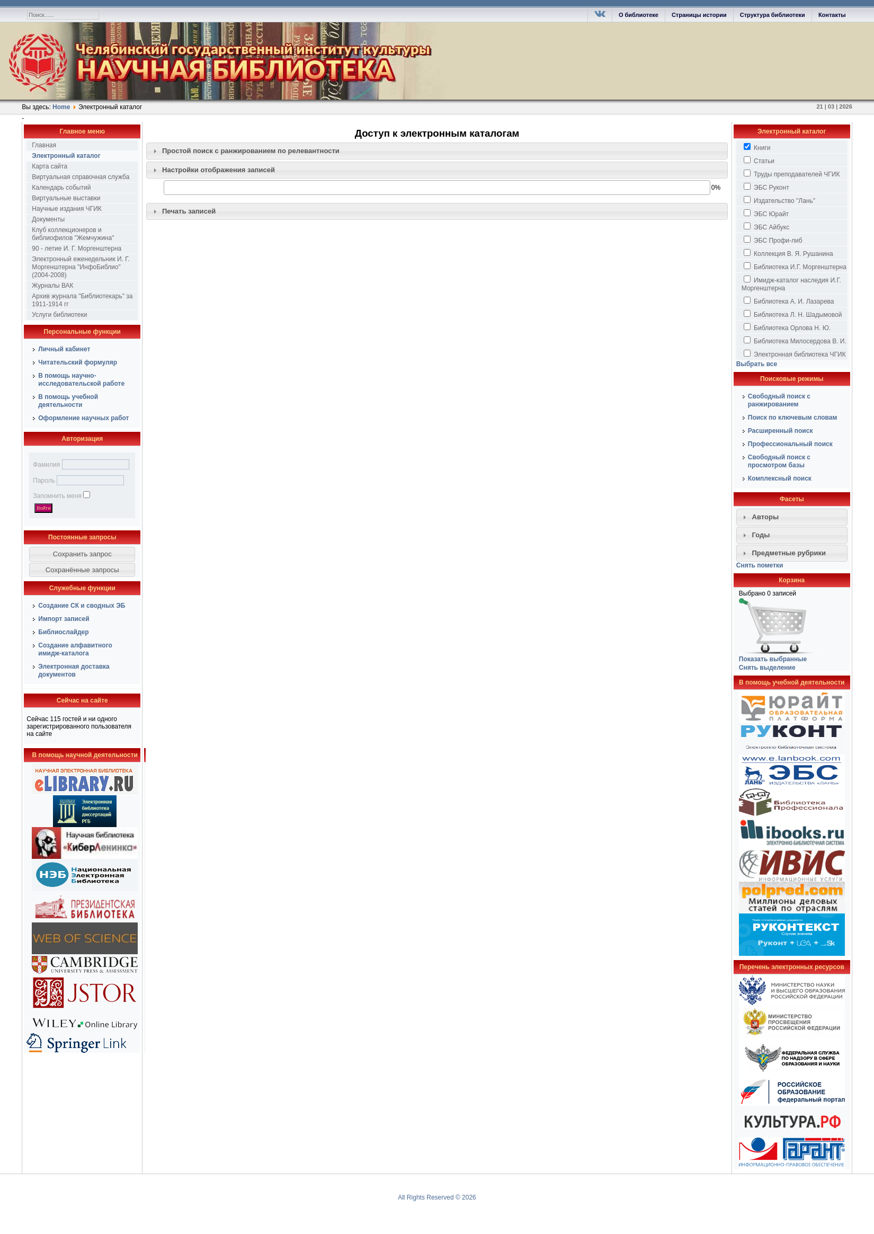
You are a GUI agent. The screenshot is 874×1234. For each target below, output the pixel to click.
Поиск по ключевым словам (792, 417)
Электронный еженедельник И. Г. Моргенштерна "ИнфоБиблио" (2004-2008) (80, 267)
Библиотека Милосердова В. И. (795, 340)
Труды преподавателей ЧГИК (792, 174)
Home (61, 107)
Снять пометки (759, 565)
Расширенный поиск (780, 430)
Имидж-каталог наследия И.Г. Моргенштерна (791, 284)
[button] (82, 554)
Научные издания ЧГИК (67, 208)
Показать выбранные (773, 659)
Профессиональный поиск (790, 444)
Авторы (765, 517)
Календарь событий (61, 187)
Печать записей (189, 211)
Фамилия (46, 464)
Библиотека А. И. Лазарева (789, 301)
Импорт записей (63, 619)
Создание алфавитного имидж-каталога (75, 649)
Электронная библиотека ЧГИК (795, 354)
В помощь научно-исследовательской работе (81, 379)
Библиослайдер (63, 632)
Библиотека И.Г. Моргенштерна (795, 266)
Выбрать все (756, 364)
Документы (48, 219)
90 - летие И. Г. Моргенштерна (76, 248)
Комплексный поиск (779, 478)
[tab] (437, 151)
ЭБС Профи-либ (773, 240)
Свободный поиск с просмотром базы (779, 461)
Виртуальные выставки (66, 198)
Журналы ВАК (52, 285)
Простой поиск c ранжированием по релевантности (251, 151)
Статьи (759, 160)
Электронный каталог (66, 155)
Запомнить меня (57, 496)
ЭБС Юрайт (766, 213)
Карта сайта (49, 166)
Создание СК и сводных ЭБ (81, 605)
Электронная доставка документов (74, 670)
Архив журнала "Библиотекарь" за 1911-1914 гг (82, 300)
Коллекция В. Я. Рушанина (788, 253)
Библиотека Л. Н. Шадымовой (793, 314)
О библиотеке (638, 15)
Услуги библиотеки (59, 314)
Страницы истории (699, 15)
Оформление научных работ (83, 418)
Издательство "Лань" (779, 200)
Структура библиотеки (772, 15)
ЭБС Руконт (766, 187)
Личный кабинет (64, 349)
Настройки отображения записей (218, 170)
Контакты (832, 15)
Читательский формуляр (77, 362)
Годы (761, 535)
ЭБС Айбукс (766, 227)
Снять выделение (767, 667)
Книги (757, 147)
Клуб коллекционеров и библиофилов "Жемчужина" (73, 234)
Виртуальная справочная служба (80, 177)
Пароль (44, 480)
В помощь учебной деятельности (68, 401)
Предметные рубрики (789, 553)
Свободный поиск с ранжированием (779, 400)
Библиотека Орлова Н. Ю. (787, 327)
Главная (44, 145)
